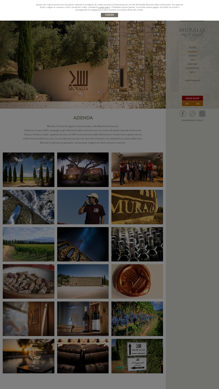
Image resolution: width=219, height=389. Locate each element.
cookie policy (104, 7)
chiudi (109, 15)
